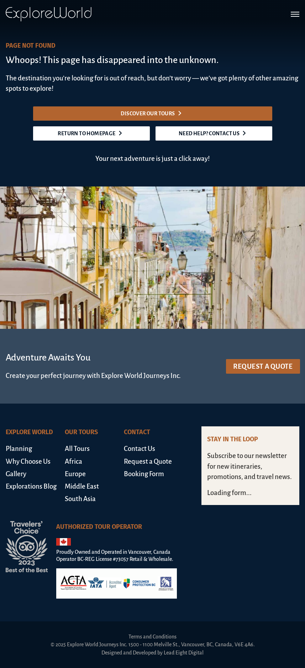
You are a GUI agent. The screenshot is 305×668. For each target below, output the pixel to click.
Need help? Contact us (214, 133)
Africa (73, 461)
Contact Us (139, 448)
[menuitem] (32, 448)
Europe (75, 474)
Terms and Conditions (152, 637)
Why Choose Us (28, 461)
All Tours (77, 448)
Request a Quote (263, 366)
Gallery (16, 474)
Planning (19, 448)
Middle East (82, 486)
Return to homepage (91, 133)
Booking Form (144, 474)
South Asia (80, 499)
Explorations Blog (31, 486)
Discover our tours (152, 114)
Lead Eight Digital (184, 653)
